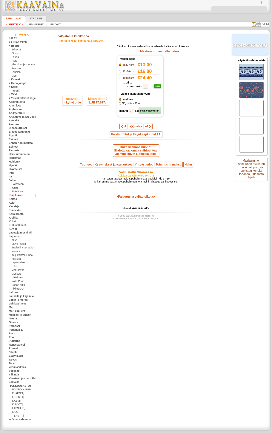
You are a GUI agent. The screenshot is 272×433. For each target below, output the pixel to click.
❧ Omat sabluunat (18, 419)
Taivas (12, 359)
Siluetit (12, 352)
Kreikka (12, 217)
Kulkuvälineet (16, 225)
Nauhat (13, 318)
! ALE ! (12, 38)
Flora (14, 61)
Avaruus (13, 124)
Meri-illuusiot (16, 311)
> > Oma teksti (16, 42)
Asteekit (13, 120)
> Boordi (13, 46)
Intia (11, 173)
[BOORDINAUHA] (20, 389)
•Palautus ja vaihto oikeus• (136, 201)
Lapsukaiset (17, 262)
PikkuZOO (16, 288)
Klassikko (14, 210)
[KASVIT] (16, 401)
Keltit (11, 203)
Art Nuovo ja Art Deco (20, 117)
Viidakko (13, 371)
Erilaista (15, 49)
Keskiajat (13, 206)
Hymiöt (12, 165)
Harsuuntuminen (17, 154)
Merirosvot (17, 270)
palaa (136, 127)
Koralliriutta (15, 214)
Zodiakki (13, 382)
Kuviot (12, 229)
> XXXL (12, 94)
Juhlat (12, 180)
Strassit (31, 18)
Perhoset (13, 326)
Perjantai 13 (15, 330)
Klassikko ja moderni (22, 64)
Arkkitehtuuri (15, 113)
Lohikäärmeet (16, 303)
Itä (10, 176)
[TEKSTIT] (16, 415)
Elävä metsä (17, 244)
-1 (125, 127)
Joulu (14, 188)
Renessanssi (15, 345)
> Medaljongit (16, 83)
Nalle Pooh (16, 281)
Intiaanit (15, 251)
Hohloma (13, 161)
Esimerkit (33, 24)
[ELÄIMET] (17, 393)
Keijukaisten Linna (20, 255)
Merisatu (16, 274)
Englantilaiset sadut (21, 247)
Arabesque (14, 109)
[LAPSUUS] (17, 408)
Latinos (13, 292)
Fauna (14, 57)
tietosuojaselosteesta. (167, 430)
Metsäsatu (17, 277)
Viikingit (13, 374)
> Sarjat (13, 87)
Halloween (16, 184)
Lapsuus (13, 236)
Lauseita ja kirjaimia (19, 296)
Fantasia (13, 150)
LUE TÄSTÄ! (97, 117)
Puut (11, 337)
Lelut (14, 266)
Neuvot (50, 24)
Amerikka (13, 105)
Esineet (12, 147)
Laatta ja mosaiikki (18, 232)
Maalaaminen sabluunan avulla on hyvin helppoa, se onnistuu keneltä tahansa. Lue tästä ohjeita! (251, 170)
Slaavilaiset (15, 356)
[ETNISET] (16, 397)
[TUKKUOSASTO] (18, 386)
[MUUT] (15, 412)
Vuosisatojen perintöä (20, 378)
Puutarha (14, 341)
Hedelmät (14, 158)
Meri (13, 76)
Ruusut (12, 348)
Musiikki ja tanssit (18, 315)
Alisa (13, 240)
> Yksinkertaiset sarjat (20, 98)
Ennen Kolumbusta (18, 143)
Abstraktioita (16, 102)
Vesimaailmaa (16, 367)
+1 (147, 127)
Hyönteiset (14, 169)
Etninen (15, 53)
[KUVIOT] (16, 404)
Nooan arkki (17, 285)
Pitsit (11, 333)
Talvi (11, 363)
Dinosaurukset (16, 128)
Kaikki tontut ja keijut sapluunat (135, 135)
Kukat (12, 221)
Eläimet (12, 139)
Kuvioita (15, 68)
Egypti (12, 135)
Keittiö (12, 199)
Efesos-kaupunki (17, 132)
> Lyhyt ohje (72, 117)
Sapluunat (12, 18)
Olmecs (12, 322)
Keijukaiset (14, 195)
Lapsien (15, 72)
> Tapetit (13, 90)
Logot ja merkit (16, 300)
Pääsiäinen (17, 191)
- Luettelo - (13, 24)
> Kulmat (13, 79)
